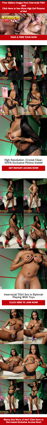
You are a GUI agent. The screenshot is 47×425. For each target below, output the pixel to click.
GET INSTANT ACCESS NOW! (23, 168)
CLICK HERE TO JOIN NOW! (23, 303)
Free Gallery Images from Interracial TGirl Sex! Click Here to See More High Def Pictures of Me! (23, 7)
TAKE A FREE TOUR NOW (23, 37)
